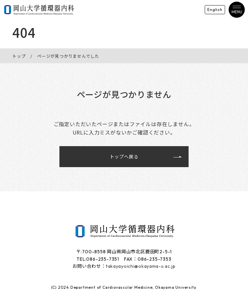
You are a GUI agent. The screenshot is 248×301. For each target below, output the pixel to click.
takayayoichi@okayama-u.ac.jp (141, 267)
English (209, 9)
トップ (19, 56)
